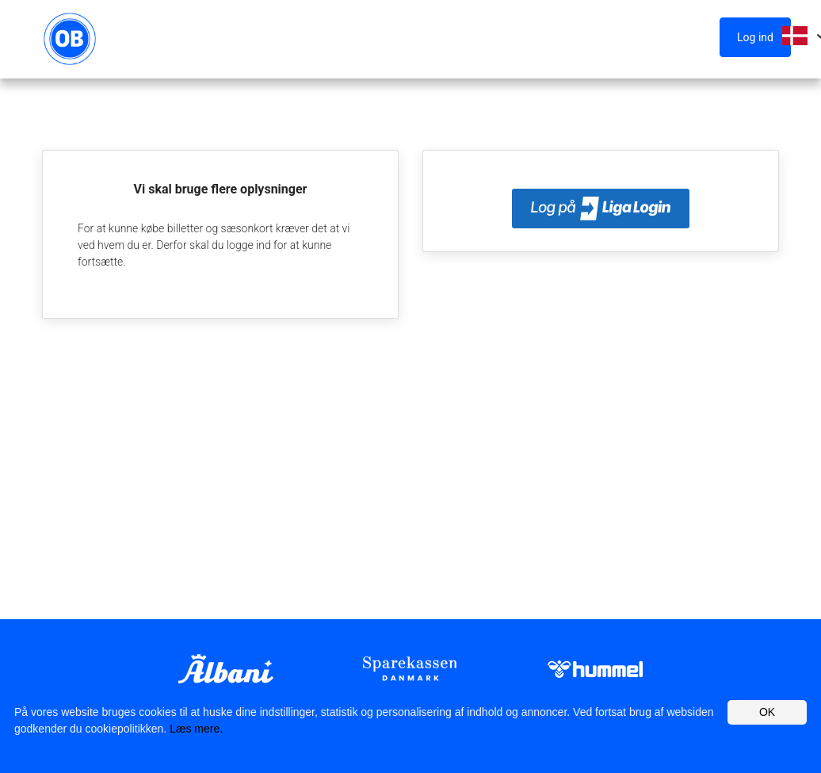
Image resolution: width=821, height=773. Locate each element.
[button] (759, 38)
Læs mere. (196, 728)
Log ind (755, 37)
